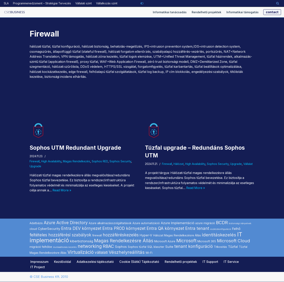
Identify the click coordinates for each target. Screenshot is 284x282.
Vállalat (248, 164)
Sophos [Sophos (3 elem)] (121, 247)
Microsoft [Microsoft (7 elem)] (186, 241)
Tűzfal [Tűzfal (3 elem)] (233, 247)
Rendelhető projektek (206, 12)
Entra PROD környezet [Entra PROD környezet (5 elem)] (124, 228)
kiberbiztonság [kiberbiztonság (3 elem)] (81, 241)
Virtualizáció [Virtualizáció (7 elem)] (80, 252)
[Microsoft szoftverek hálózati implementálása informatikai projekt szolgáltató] (14, 12)
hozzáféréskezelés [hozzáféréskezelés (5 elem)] (121, 235)
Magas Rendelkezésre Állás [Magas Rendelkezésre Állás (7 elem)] (123, 241)
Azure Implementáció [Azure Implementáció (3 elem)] (177, 223)
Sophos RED (100, 161)
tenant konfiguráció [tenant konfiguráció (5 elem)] (193, 246)
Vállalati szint (83, 3)
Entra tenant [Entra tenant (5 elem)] (197, 228)
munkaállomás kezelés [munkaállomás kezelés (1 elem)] (65, 247)
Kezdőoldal (62, 262)
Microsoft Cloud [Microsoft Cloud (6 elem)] (233, 240)
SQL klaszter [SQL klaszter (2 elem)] (155, 247)
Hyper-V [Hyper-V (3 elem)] (146, 235)
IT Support (210, 262)
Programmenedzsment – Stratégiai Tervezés (42, 3)
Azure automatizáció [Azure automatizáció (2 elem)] (146, 223)
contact (272, 12)
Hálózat (179, 164)
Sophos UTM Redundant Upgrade (75, 147)
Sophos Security (120, 161)
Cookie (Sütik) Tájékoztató (139, 262)
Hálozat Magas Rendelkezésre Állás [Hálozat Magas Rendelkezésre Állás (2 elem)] (177, 235)
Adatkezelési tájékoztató (95, 262)
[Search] (277, 3)
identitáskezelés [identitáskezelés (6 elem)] (219, 235)
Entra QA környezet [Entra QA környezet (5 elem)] (165, 228)
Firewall (35, 161)
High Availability (51, 161)
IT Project (37, 267)
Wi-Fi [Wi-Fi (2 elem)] (149, 253)
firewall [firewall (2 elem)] (97, 235)
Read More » (62, 190)
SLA (6, 3)
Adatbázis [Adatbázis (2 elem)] (36, 223)
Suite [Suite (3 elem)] (169, 247)
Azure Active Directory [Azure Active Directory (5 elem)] (66, 222)
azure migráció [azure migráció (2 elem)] (205, 223)
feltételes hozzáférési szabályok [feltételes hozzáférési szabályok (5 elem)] (60, 235)
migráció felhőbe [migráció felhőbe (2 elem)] (41, 247)
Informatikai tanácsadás (170, 12)
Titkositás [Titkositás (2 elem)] (220, 247)
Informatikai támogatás (242, 12)
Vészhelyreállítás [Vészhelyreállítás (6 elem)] (127, 252)
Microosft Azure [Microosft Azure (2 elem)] (164, 241)
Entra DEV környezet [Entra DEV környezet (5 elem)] (81, 228)
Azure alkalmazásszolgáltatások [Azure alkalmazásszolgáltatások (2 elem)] (110, 223)
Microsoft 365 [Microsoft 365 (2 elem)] (206, 241)
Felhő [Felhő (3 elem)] (236, 229)
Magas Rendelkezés (76, 161)
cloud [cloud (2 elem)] (33, 229)
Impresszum (39, 262)
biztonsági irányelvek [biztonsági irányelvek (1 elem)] (240, 223)
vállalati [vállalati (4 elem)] (101, 252)
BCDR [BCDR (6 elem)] (222, 222)
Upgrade (35, 166)
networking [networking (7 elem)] (90, 246)
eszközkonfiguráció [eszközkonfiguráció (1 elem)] (220, 229)
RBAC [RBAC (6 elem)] (108, 246)
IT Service (231, 262)
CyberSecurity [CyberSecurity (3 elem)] (49, 229)
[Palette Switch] (142, 3)
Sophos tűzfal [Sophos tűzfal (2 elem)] (137, 247)
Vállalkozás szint (106, 3)
